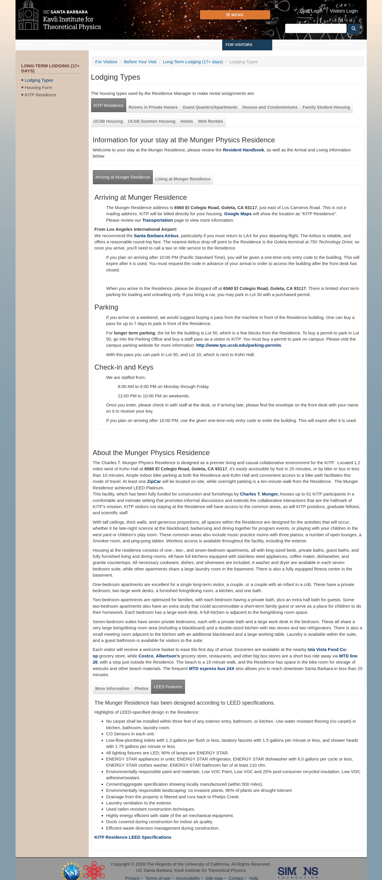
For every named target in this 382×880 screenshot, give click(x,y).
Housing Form (38, 87)
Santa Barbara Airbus (156, 235)
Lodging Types (39, 80)
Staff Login (311, 11)
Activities (100, 44)
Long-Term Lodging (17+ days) (193, 61)
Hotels (186, 121)
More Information (112, 688)
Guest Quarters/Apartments (210, 107)
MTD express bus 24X (211, 668)
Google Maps (238, 213)
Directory (57, 44)
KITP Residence (40, 94)
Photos (141, 688)
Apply (203, 44)
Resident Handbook (243, 149)
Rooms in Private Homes (153, 107)
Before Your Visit (140, 61)
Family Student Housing (326, 107)
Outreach (338, 44)
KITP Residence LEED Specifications (133, 837)
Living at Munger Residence (182, 179)
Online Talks (290, 44)
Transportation (157, 220)
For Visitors (239, 44)
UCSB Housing (108, 121)
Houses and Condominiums (269, 107)
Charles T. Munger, (259, 493)
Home (24, 44)
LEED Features (168, 686)
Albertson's (168, 655)
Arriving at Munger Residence (122, 177)
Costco (145, 655)
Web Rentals (210, 121)
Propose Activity (149, 44)
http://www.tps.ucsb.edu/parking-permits (238, 345)
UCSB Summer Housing (151, 121)
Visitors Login (344, 11)
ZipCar (154, 481)
